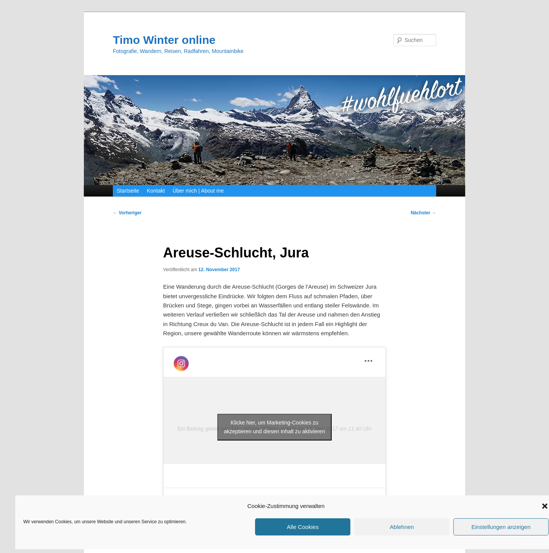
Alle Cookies (302, 527)
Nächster (423, 212)
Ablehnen (402, 527)
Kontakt (156, 191)
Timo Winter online (164, 40)
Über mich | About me (198, 191)
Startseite (128, 191)
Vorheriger (127, 212)
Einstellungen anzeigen (500, 527)
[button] (545, 506)
